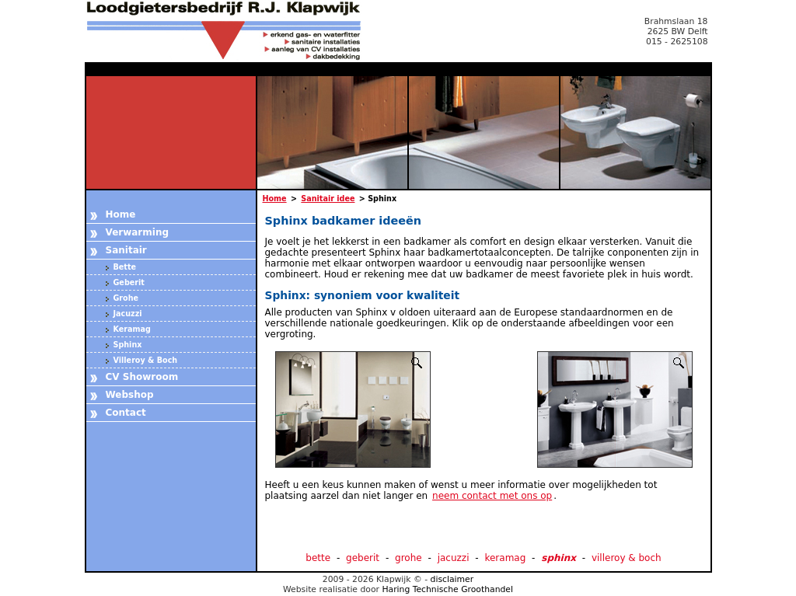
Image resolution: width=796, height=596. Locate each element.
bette (317, 557)
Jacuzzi (127, 313)
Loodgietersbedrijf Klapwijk (232, 31)
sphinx (558, 557)
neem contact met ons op (492, 495)
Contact (126, 412)
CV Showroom (142, 376)
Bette (125, 267)
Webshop (130, 394)
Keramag (132, 329)
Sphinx (127, 344)
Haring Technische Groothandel (447, 589)
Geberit (129, 282)
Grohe (126, 298)
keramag (504, 557)
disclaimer (452, 579)
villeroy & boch (627, 557)
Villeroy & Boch (145, 360)
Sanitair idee (327, 198)
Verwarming (137, 232)
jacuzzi (454, 557)
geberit (362, 557)
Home (121, 214)
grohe (408, 557)
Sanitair (126, 250)
